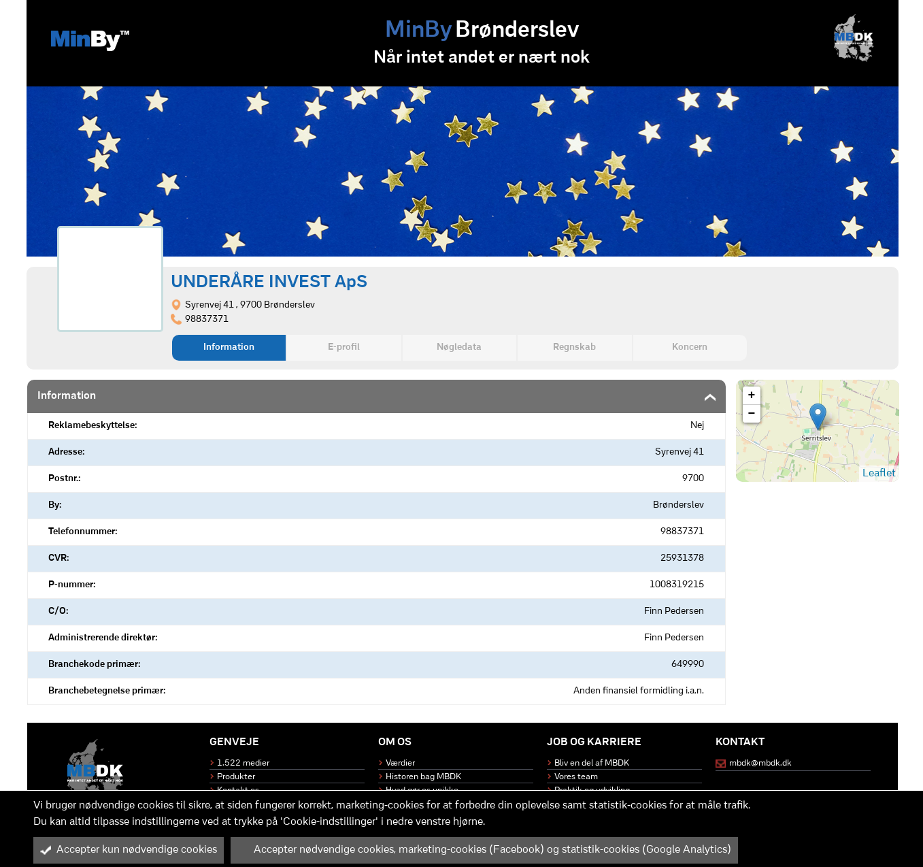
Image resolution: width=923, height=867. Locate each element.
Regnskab (574, 347)
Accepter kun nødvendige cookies (128, 850)
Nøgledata (459, 347)
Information (228, 347)
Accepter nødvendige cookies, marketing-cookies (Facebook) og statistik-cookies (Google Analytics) (484, 850)
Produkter (236, 776)
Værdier (400, 763)
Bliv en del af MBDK (591, 763)
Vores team (576, 776)
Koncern (689, 347)
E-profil (344, 347)
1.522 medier (243, 763)
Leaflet (879, 473)
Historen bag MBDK (423, 776)
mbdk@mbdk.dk (760, 763)
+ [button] (752, 395)
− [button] (752, 414)
